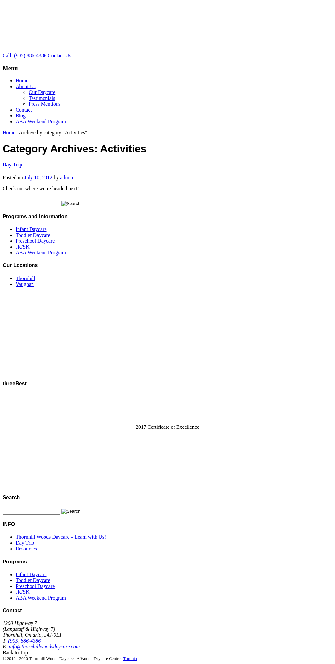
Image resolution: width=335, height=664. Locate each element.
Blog (21, 115)
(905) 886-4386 (24, 641)
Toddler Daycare (33, 235)
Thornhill (25, 278)
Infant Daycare (31, 229)
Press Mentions (44, 104)
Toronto (130, 658)
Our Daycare (42, 92)
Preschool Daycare (35, 241)
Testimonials (42, 98)
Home (22, 80)
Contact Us (59, 55)
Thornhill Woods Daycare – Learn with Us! (61, 537)
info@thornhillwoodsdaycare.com (44, 646)
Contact (24, 110)
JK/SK (23, 247)
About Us (26, 86)
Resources (26, 548)
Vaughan (25, 284)
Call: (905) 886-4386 (24, 55)
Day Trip (12, 164)
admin (66, 177)
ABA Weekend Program (41, 121)
